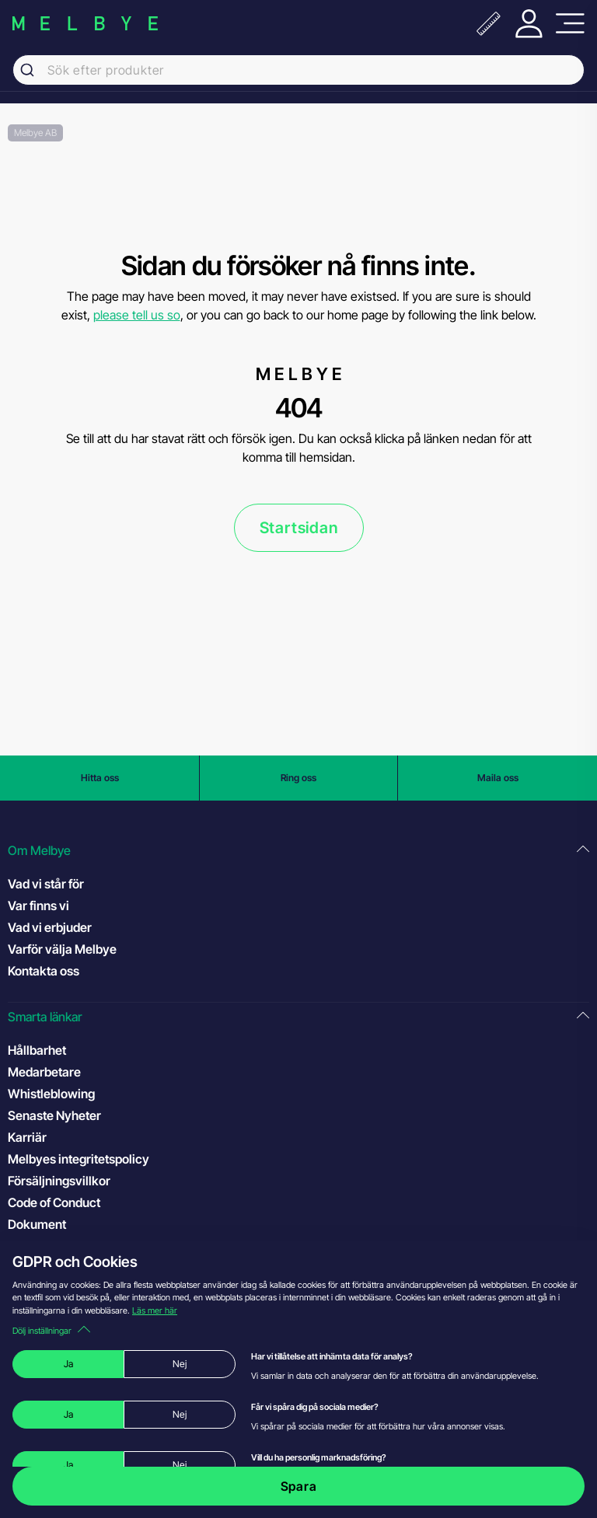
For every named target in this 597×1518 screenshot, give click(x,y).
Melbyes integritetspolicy (78, 1159)
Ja (68, 1364)
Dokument (37, 1224)
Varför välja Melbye (62, 949)
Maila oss (497, 777)
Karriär (27, 1137)
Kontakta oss (43, 971)
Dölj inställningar (51, 1330)
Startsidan (299, 527)
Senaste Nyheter (54, 1115)
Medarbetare (44, 1072)
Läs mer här (154, 1310)
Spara (299, 1486)
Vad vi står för (46, 884)
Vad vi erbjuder (50, 927)
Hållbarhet (37, 1050)
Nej (180, 1364)
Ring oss (298, 777)
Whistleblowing (51, 1093)
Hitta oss (100, 777)
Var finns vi (38, 905)
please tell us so (136, 315)
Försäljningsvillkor (59, 1180)
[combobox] (298, 69)
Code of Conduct (69, 1201)
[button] (298, 851)
